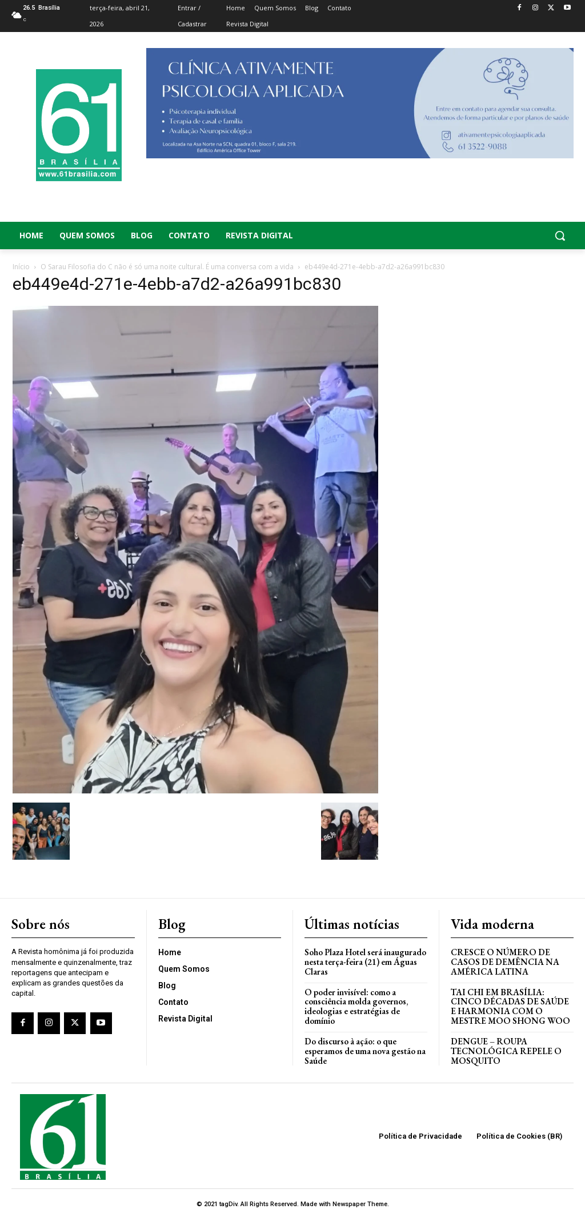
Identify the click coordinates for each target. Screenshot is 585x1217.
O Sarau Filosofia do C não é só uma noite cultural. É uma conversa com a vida (167, 267)
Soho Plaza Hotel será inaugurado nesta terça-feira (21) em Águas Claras (365, 961)
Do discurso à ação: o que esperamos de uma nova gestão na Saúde (364, 1048)
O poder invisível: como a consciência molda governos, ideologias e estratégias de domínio (355, 1004)
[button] (512, 235)
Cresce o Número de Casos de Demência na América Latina (505, 961)
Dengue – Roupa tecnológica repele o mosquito (505, 1048)
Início (21, 267)
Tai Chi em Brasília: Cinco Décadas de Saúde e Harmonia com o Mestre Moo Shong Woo (509, 1004)
